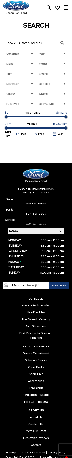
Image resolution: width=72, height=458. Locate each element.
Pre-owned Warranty (36, 319)
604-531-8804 (36, 214)
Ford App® (36, 388)
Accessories (36, 381)
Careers (36, 445)
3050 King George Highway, (36, 189)
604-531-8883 (36, 224)
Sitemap (11, 452)
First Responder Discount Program (36, 335)
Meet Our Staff (36, 431)
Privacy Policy (57, 452)
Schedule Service (36, 360)
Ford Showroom (36, 326)
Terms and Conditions (32, 452)
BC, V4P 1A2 (41, 192)
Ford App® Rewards (36, 395)
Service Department (36, 353)
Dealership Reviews (36, 438)
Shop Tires (36, 374)
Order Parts (36, 367)
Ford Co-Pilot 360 (36, 402)
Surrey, (28, 192)
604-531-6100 (36, 203)
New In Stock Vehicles (36, 305)
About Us (36, 417)
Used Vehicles (36, 312)
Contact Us (36, 424)
